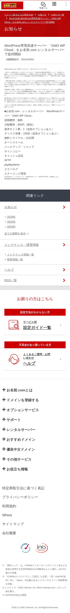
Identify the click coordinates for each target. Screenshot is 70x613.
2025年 (11, 221)
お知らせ (42, 15)
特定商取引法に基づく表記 (23, 488)
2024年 (11, 226)
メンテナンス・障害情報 (21, 245)
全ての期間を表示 (15, 233)
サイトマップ (13, 524)
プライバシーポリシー (20, 497)
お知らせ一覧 (57, 15)
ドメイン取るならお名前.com (18, 15)
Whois (7, 515)
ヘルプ (9, 269)
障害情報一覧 (15, 259)
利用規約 (9, 506)
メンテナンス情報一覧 (20, 254)
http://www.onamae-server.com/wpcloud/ (16, 178)
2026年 (11, 216)
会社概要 (9, 533)
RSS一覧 (10, 280)
